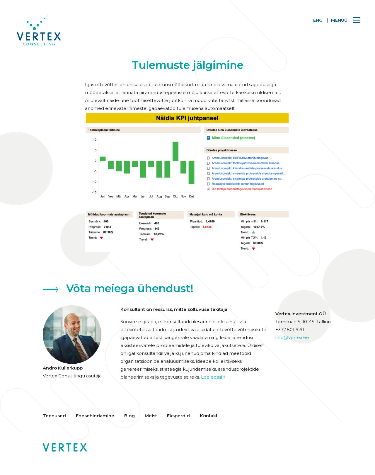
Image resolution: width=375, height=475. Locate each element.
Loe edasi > (213, 377)
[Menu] (342, 20)
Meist (151, 415)
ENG (318, 20)
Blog (129, 415)
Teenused (54, 415)
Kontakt (209, 415)
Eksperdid (178, 415)
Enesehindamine (95, 415)
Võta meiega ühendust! (129, 288)
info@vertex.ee (292, 337)
